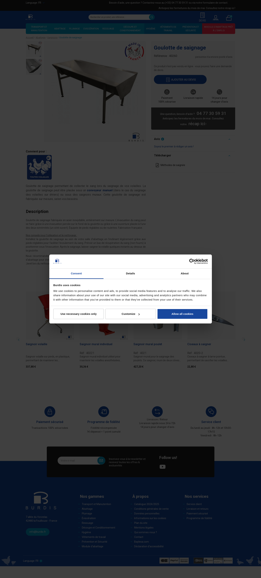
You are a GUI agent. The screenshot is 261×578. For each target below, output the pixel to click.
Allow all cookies (182, 313)
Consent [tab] (76, 273)
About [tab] (185, 273)
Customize (131, 313)
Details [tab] (130, 273)
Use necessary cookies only (79, 313)
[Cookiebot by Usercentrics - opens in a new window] (192, 261)
